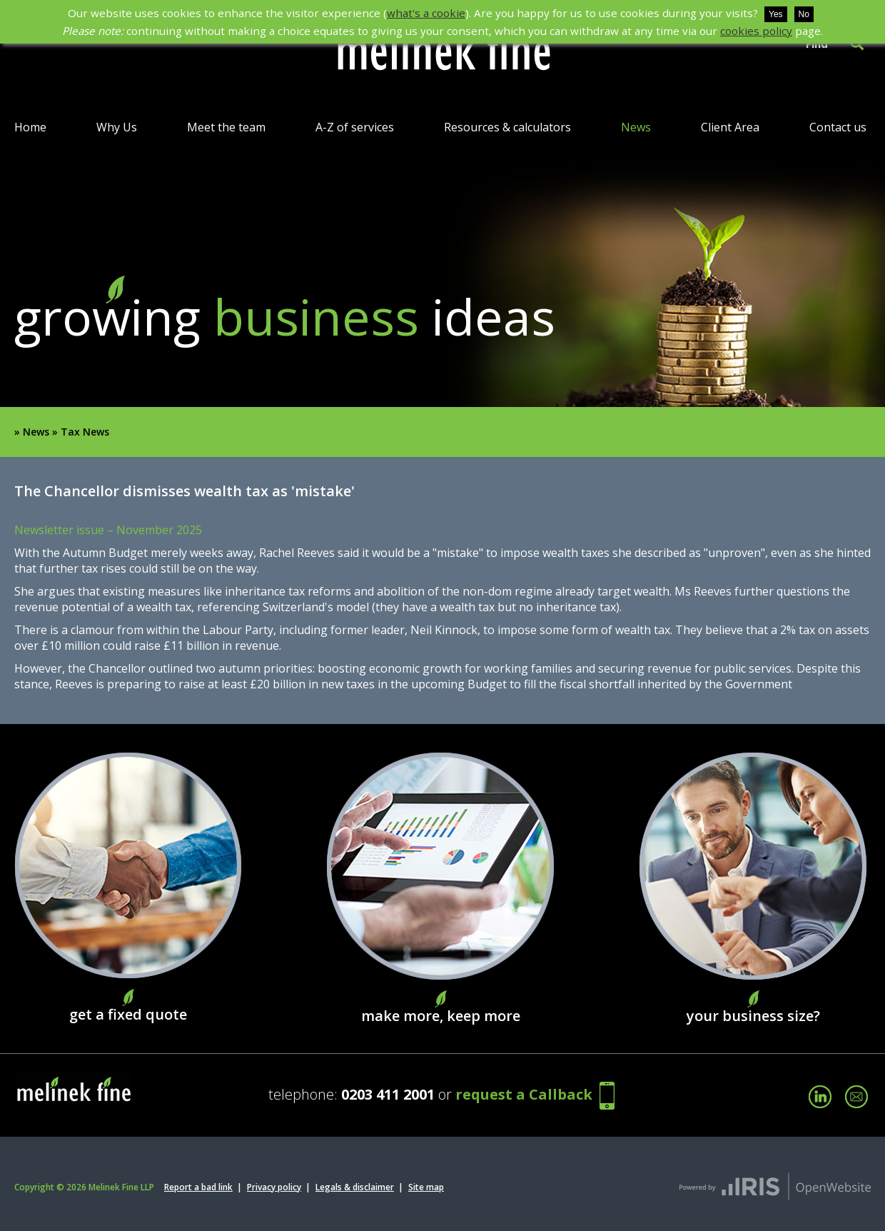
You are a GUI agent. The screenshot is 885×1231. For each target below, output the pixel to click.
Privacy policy (274, 1187)
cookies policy (756, 31)
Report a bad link (198, 1187)
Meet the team (226, 127)
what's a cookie (426, 13)
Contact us (837, 127)
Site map (426, 1187)
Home (30, 127)
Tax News (85, 431)
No (804, 14)
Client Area (730, 127)
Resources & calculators (507, 127)
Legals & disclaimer (354, 1187)
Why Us (116, 127)
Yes (776, 14)
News (636, 127)
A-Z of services (354, 127)
